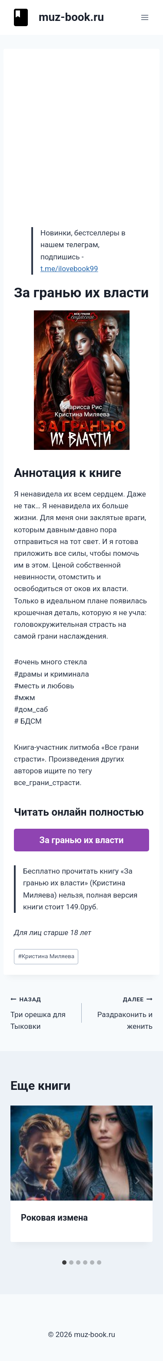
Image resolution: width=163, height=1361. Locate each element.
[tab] (64, 1262)
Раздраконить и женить (121, 1012)
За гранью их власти (82, 840)
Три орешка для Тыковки (42, 1012)
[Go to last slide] (26, 1180)
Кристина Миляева (46, 956)
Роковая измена (54, 1217)
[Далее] (137, 1180)
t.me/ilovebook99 (69, 268)
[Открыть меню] (144, 17)
